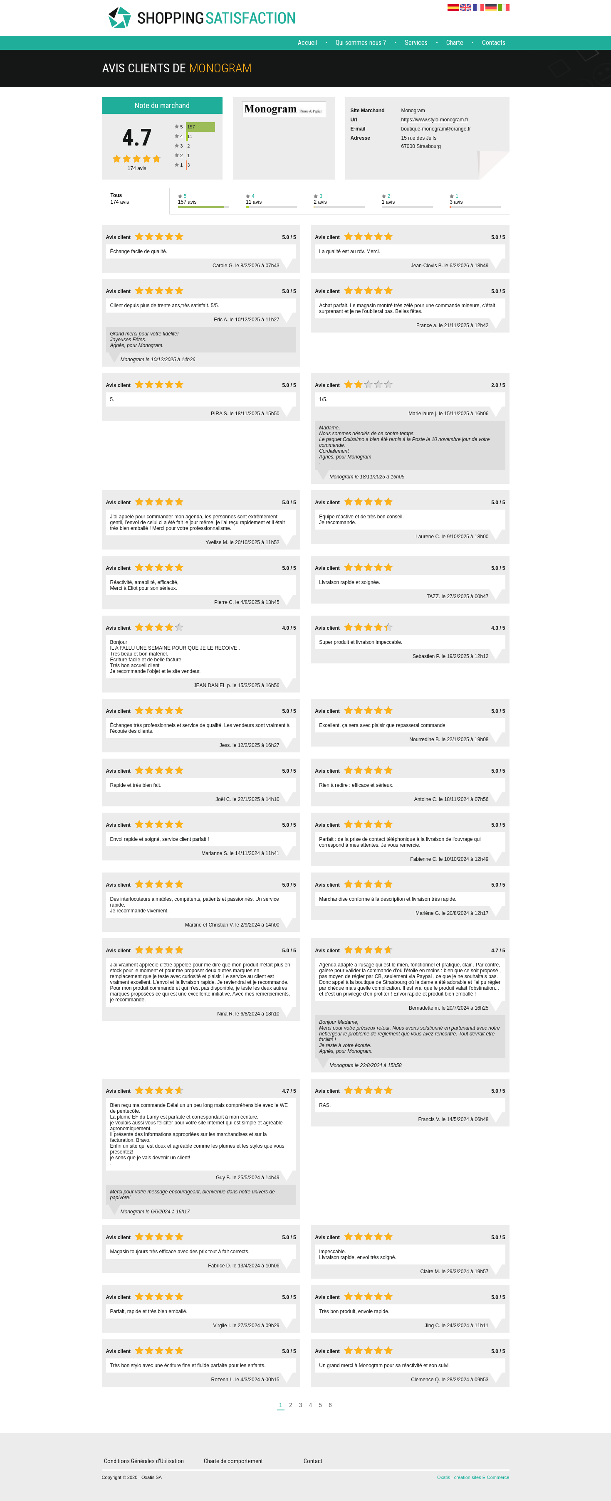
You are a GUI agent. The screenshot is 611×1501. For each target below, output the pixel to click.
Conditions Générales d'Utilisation (144, 1461)
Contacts (493, 43)
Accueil (307, 43)
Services (416, 43)
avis (137, 168)
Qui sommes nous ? (361, 43)
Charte (454, 43)
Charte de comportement (233, 1461)
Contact (313, 1461)
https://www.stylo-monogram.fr (434, 120)
